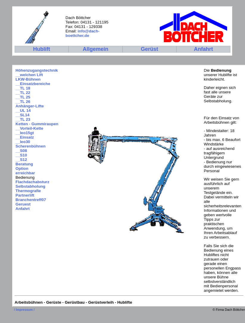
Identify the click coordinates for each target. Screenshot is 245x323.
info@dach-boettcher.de (83, 33)
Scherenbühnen (30, 146)
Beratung (24, 164)
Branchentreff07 (30, 199)
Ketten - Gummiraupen (36, 124)
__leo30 (22, 141)
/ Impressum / (24, 309)
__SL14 (22, 115)
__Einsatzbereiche (32, 83)
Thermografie (28, 191)
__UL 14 (23, 110)
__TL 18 (22, 88)
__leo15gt (24, 133)
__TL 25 (22, 97)
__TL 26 (22, 101)
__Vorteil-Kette (29, 128)
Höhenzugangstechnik (36, 70)
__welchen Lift (29, 75)
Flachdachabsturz (32, 182)
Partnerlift (24, 195)
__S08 (21, 150)
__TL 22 (22, 92)
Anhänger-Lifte (29, 106)
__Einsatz (24, 137)
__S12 (21, 159)
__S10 (21, 155)
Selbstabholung (30, 186)
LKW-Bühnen (28, 79)
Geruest (22, 204)
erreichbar (25, 173)
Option (21, 168)
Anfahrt (22, 208)
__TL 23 (22, 119)
